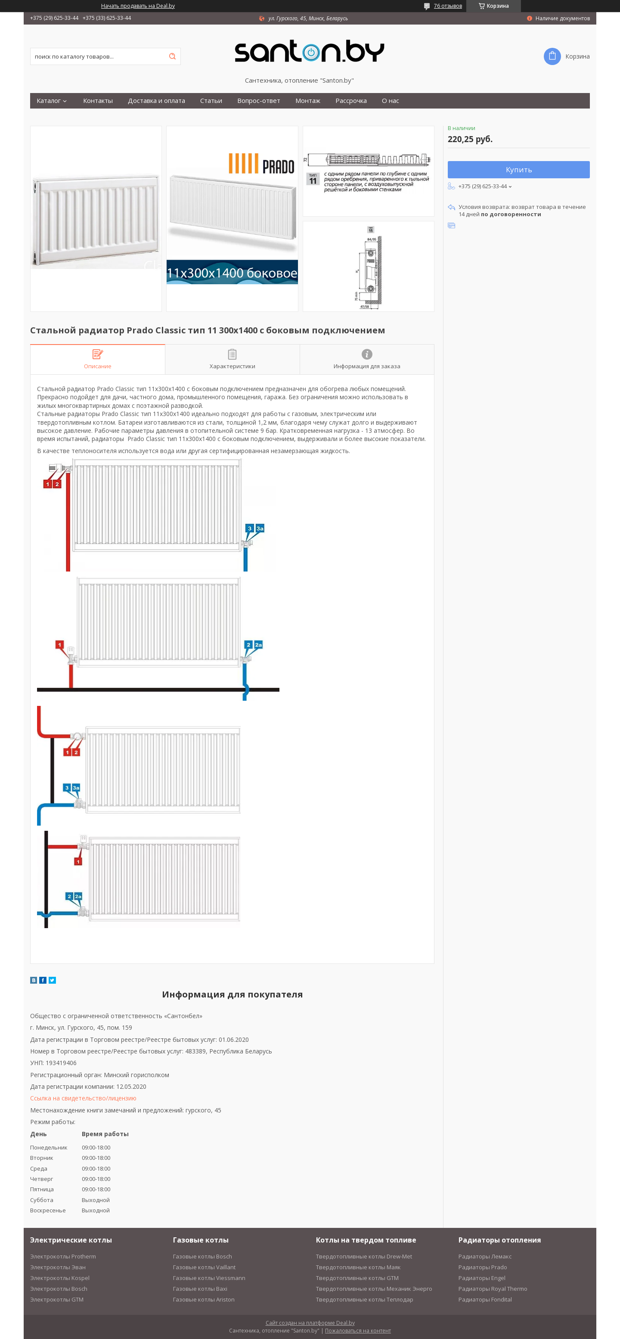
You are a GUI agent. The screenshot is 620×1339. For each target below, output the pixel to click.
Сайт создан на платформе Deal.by (310, 1323)
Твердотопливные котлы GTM (357, 1278)
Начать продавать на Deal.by (138, 6)
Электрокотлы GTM (57, 1299)
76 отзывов (448, 5)
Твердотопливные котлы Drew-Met (364, 1256)
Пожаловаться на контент (358, 1330)
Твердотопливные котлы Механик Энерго (374, 1288)
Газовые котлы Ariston (204, 1299)
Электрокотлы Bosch (58, 1288)
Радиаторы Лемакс (485, 1256)
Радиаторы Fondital (485, 1299)
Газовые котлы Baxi (200, 1288)
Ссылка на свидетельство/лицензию (83, 1098)
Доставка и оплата (156, 100)
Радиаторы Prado (483, 1267)
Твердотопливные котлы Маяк (358, 1267)
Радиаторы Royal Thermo (493, 1288)
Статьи (211, 100)
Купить (519, 169)
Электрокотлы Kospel (60, 1278)
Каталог (49, 100)
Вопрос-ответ (258, 100)
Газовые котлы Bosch (202, 1256)
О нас (390, 100)
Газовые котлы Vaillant (204, 1267)
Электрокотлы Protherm (63, 1256)
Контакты (98, 100)
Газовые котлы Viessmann (209, 1278)
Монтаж (307, 100)
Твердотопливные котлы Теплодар (364, 1299)
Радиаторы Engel (482, 1278)
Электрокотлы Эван (58, 1267)
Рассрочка (351, 100)
